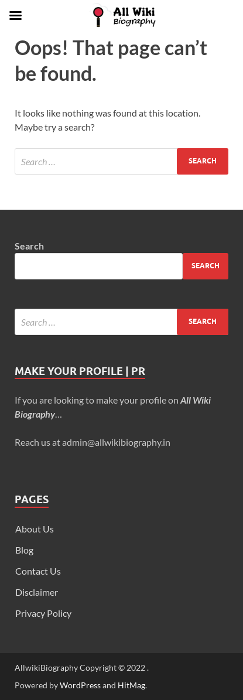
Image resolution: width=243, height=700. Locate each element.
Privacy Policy (43, 613)
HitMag (131, 685)
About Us (34, 528)
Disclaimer (36, 591)
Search (29, 245)
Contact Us (38, 570)
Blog (24, 549)
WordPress (80, 685)
